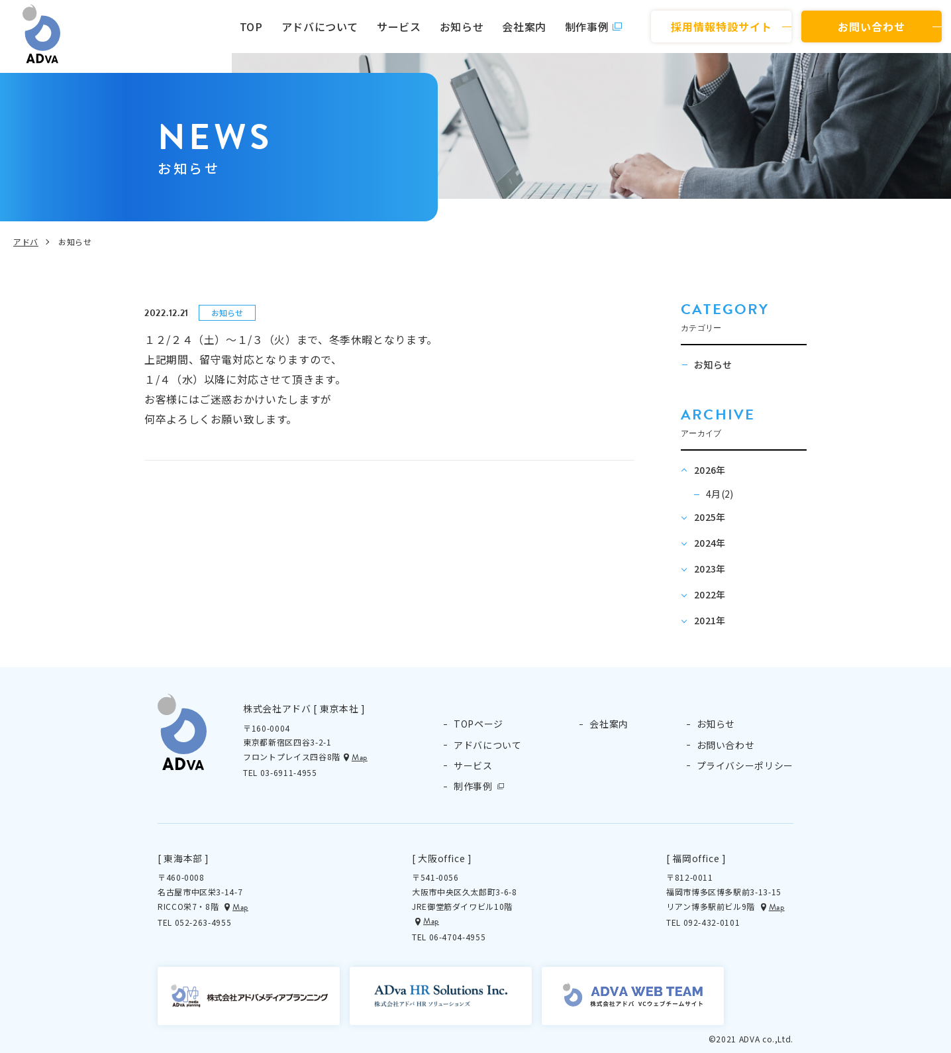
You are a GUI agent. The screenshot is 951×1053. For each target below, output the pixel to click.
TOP (251, 26)
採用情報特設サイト (721, 26)
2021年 (710, 620)
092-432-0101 (711, 922)
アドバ (25, 241)
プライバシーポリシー (745, 765)
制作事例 (587, 26)
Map (360, 757)
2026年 (710, 469)
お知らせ (462, 26)
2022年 (710, 594)
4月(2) (720, 493)
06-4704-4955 (457, 936)
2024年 (710, 542)
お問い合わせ (871, 26)
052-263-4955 (203, 922)
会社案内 (524, 26)
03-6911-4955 (288, 772)
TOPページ (478, 723)
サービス (399, 26)
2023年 (710, 568)
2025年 (710, 517)
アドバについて (319, 26)
